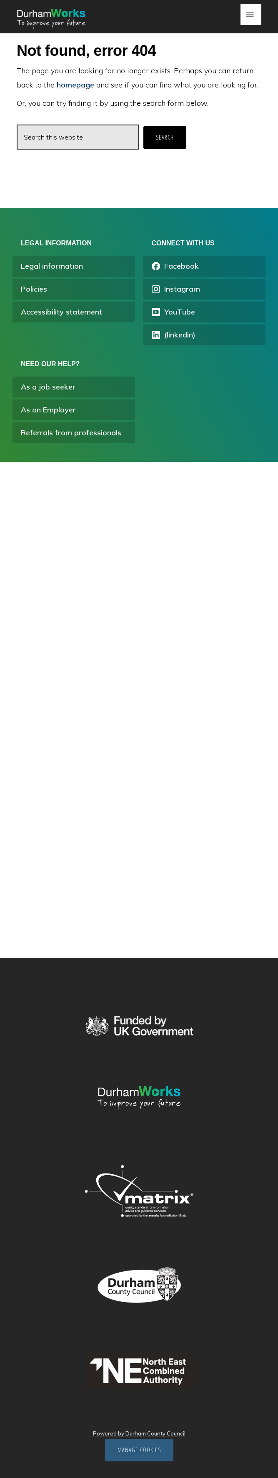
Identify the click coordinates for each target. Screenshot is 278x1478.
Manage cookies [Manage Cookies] (139, 1450)
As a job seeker (48, 387)
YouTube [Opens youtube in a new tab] (173, 312)
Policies (34, 289)
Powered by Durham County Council (139, 1433)
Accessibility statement (61, 312)
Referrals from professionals (71, 432)
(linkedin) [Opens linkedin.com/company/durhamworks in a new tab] (173, 335)
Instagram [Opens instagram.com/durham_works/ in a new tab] (176, 289)
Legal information (52, 266)
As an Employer (48, 409)
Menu (250, 14)
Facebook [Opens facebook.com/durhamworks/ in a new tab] (175, 266)
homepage (75, 85)
